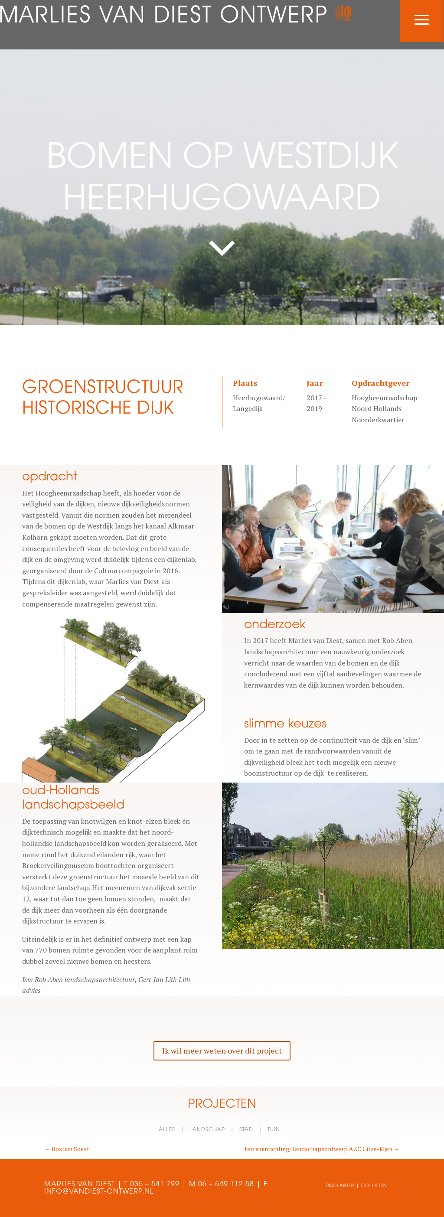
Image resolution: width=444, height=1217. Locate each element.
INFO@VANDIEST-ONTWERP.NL (98, 1191)
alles (167, 1129)
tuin (274, 1129)
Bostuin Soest (66, 1149)
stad (246, 1129)
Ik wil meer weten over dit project (222, 1050)
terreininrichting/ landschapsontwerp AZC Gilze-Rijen (322, 1149)
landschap (207, 1129)
